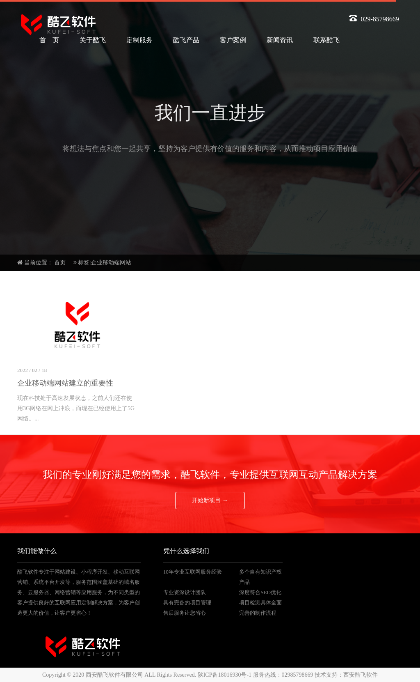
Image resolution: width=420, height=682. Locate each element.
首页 (60, 262)
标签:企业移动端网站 (104, 262)
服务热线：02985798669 (283, 675)
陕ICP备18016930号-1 (224, 675)
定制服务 (139, 40)
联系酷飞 (326, 40)
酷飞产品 (186, 40)
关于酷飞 (93, 40)
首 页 (49, 40)
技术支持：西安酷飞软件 (346, 675)
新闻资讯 (280, 40)
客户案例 (233, 40)
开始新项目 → (210, 500)
